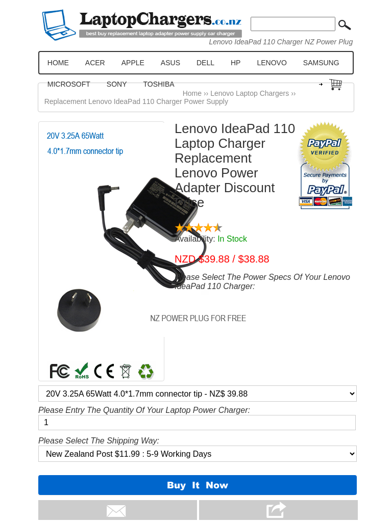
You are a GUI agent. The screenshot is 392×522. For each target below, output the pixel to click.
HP (235, 63)
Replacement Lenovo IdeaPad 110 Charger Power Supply (136, 101)
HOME (58, 63)
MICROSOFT (68, 84)
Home (192, 93)
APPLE (132, 63)
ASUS (170, 63)
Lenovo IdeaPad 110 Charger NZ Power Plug (281, 42)
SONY (117, 84)
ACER (95, 63)
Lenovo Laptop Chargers (249, 93)
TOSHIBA (158, 84)
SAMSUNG (321, 63)
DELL (205, 63)
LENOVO (271, 63)
